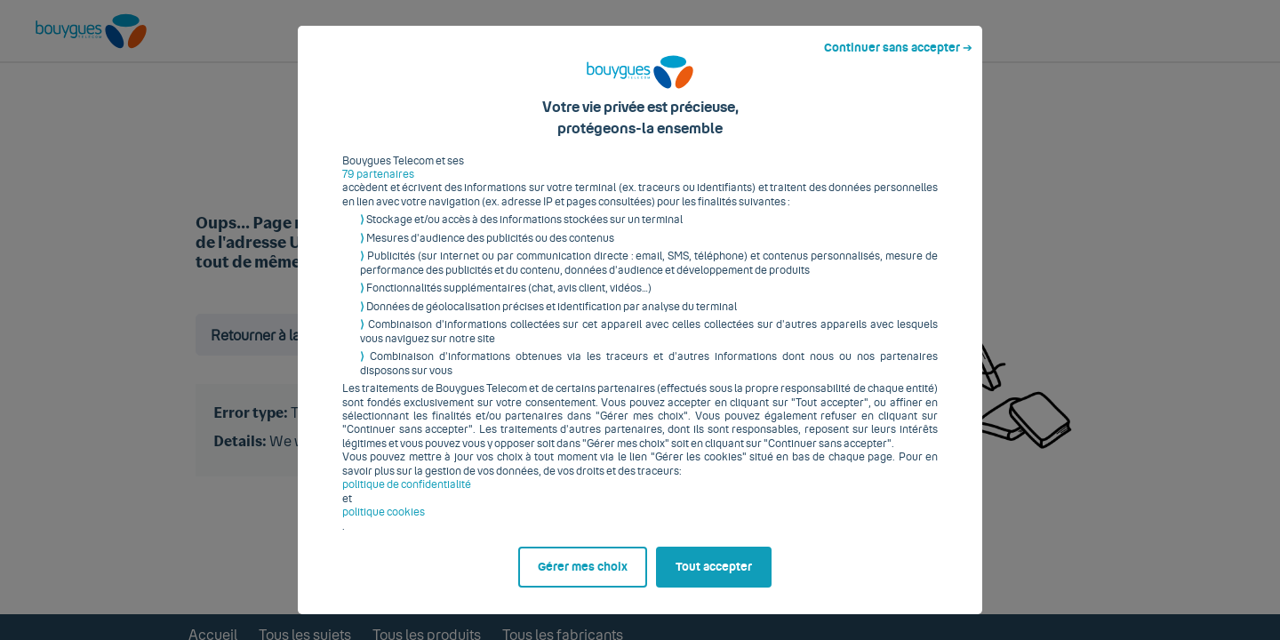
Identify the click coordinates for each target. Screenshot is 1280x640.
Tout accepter (714, 574)
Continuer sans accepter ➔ (898, 55)
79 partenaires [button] (378, 181)
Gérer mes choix (583, 574)
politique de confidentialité (406, 491)
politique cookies (383, 519)
